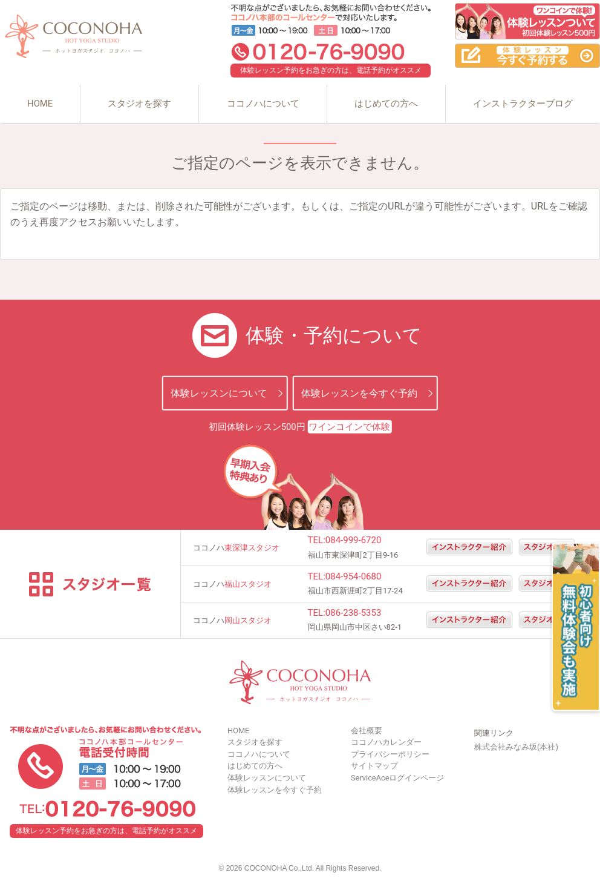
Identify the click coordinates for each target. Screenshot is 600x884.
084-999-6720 (353, 540)
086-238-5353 (353, 612)
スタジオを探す (139, 103)
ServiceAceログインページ (397, 777)
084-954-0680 (353, 576)
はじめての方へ (386, 103)
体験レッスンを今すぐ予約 (359, 393)
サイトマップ (374, 765)
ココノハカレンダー (386, 742)
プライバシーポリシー (390, 754)
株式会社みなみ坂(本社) (516, 746)
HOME (40, 103)
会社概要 (366, 730)
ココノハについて (263, 103)
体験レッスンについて (219, 393)
